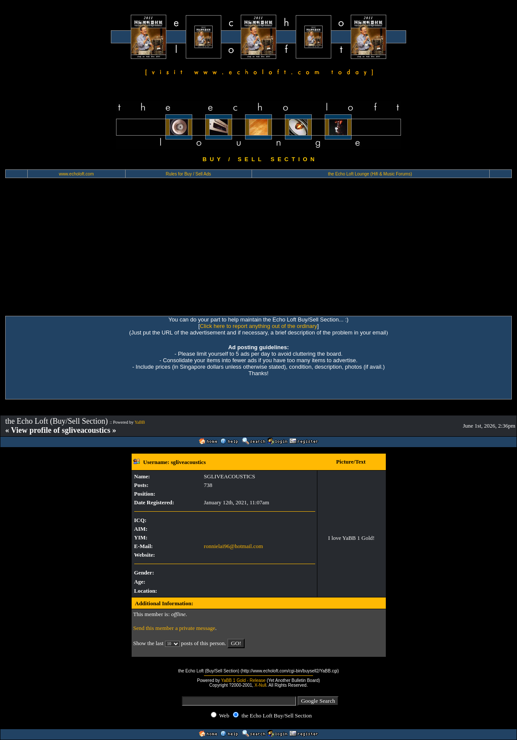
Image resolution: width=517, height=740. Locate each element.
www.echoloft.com (76, 174)
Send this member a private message (174, 628)
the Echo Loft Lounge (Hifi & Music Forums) (370, 174)
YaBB (140, 422)
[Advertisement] (258, 251)
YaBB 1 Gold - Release (243, 680)
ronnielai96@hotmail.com (233, 546)
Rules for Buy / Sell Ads (188, 174)
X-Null (260, 685)
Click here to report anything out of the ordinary (258, 326)
